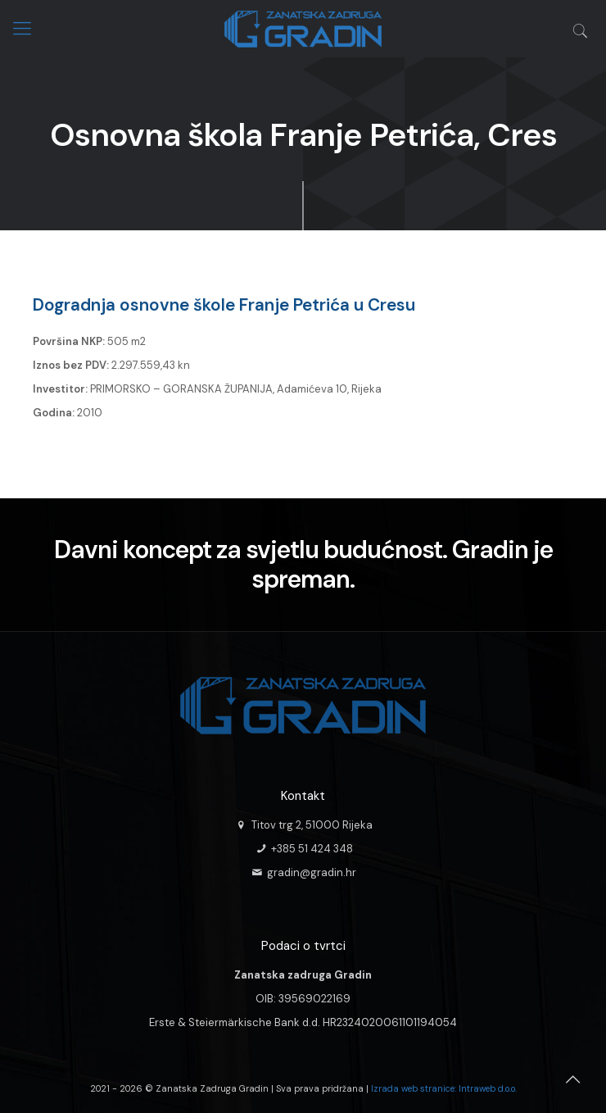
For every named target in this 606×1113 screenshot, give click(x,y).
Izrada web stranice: (413, 1088)
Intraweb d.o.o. (488, 1088)
